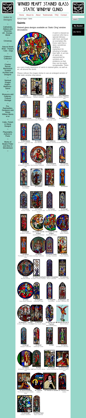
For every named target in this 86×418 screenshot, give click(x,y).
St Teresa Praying (64, 368)
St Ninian (38, 345)
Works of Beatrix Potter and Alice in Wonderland (7, 145)
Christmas (8, 41)
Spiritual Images (22, 19)
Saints (30, 19)
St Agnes (38, 118)
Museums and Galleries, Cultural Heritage (7, 97)
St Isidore (26, 254)
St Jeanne (64, 254)
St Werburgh (26, 413)
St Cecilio (38, 164)
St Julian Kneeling (38, 277)
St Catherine (51, 141)
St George (64, 209)
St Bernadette (25, 141)
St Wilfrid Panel (38, 413)
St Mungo (26, 345)
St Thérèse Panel (64, 390)
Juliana (51, 96)
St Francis (51, 186)
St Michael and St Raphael (51, 323)
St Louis (25, 300)
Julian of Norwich (38, 96)
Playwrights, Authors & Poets (8, 134)
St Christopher (51, 164)
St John (25, 277)
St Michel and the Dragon (64, 322)
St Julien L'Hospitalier (51, 277)
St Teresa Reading (26, 390)
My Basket (78, 26)
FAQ (56, 15)
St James (38, 254)
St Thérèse (38, 390)
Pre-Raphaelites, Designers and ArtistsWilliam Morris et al (8, 111)
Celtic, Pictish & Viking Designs (7, 124)
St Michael (38, 322)
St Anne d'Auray (64, 118)
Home (21, 15)
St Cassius (38, 141)
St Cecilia (64, 141)
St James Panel (51, 254)
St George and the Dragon (38, 232)
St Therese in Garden (51, 390)
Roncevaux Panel (25, 118)
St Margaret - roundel (25, 322)
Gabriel (25, 96)
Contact (64, 15)
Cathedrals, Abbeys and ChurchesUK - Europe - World (7, 31)
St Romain (51, 368)
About (38, 15)
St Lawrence (64, 277)
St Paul (38, 368)
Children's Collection (8, 58)
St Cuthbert (38, 186)
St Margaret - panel (64, 300)
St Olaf (51, 345)
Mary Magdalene (64, 96)
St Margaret (38, 300)
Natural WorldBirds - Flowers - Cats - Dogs (8, 49)
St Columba (64, 164)
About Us (30, 15)
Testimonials (48, 15)
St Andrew (51, 118)
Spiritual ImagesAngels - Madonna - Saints (7, 84)
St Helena (64, 232)
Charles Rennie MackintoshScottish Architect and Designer (7, 70)
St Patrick (64, 345)
